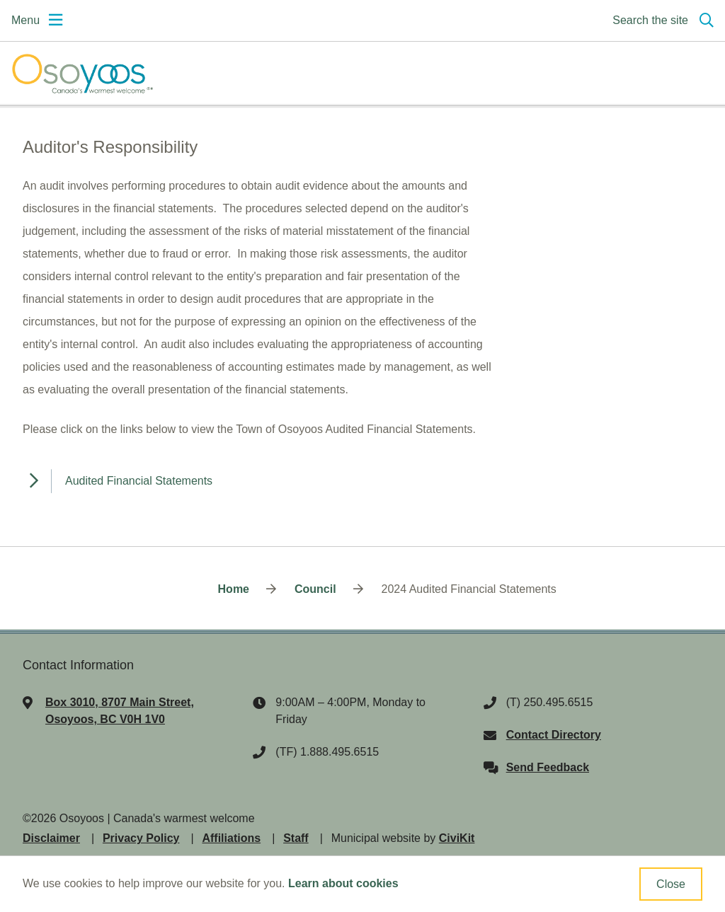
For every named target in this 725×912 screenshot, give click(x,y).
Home (233, 589)
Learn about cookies (343, 883)
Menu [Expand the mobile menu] (25, 20)
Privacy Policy (141, 838)
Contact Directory (553, 735)
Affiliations (231, 838)
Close (670, 884)
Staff (296, 838)
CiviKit (457, 838)
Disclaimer (51, 838)
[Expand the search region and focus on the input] (660, 20)
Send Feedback (547, 767)
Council (315, 589)
